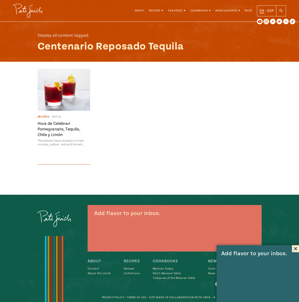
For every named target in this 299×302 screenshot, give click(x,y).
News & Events (226, 11)
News (212, 273)
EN (262, 11)
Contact (93, 268)
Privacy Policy (110, 297)
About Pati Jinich (99, 273)
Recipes (154, 11)
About (139, 11)
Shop (248, 11)
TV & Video (175, 11)
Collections (132, 273)
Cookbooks (199, 11)
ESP (270, 11)
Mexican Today (163, 268)
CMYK (206, 297)
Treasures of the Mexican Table (174, 278)
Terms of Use (135, 297)
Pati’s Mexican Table (167, 273)
